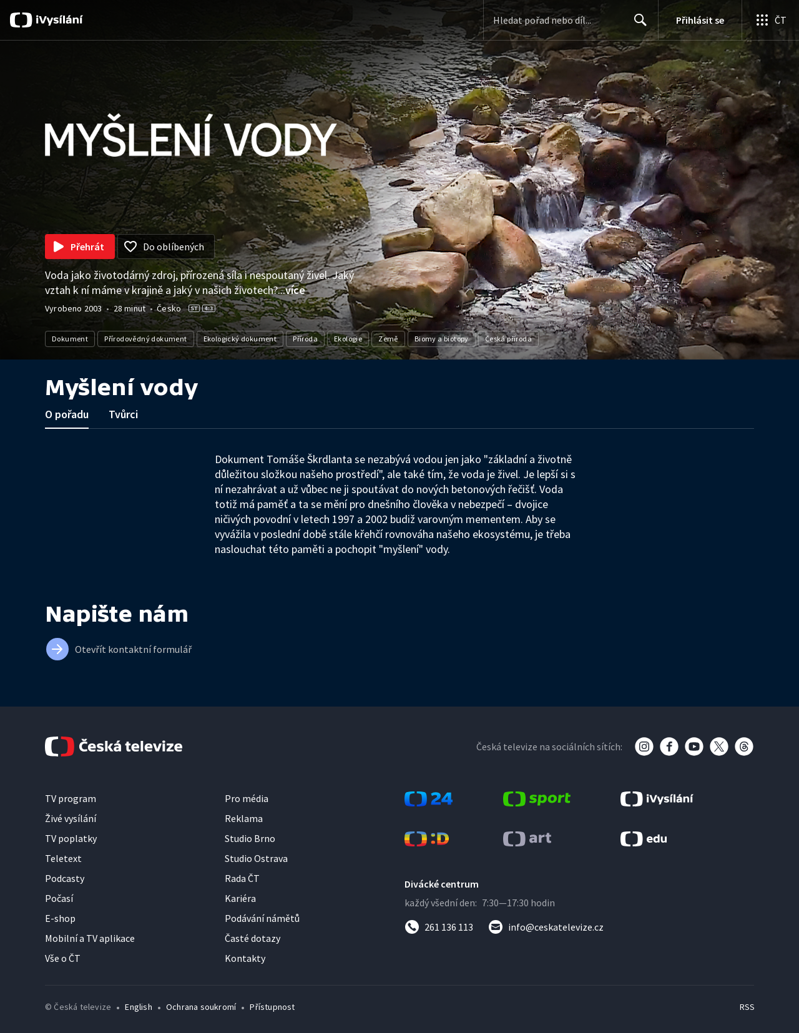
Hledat (637, 24)
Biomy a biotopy (441, 338)
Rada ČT (242, 878)
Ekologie (348, 338)
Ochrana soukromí (201, 1006)
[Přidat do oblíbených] (166, 246)
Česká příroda (508, 338)
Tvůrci (123, 414)
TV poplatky (71, 838)
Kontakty (245, 958)
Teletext (63, 858)
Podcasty (64, 878)
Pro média (246, 798)
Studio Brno (250, 838)
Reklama (244, 818)
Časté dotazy (252, 938)
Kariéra (240, 898)
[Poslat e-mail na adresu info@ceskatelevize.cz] (546, 926)
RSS (747, 1006)
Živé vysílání (70, 818)
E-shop (60, 918)
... (291, 290)
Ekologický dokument (240, 338)
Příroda (305, 338)
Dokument (70, 338)
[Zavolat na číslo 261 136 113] (438, 926)
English (138, 1006)
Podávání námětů (262, 918)
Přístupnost (272, 1006)
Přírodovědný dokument (145, 338)
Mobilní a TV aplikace (90, 938)
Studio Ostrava (256, 858)
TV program (70, 798)
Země (388, 338)
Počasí (59, 898)
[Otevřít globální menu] (770, 20)
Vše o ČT (63, 958)
